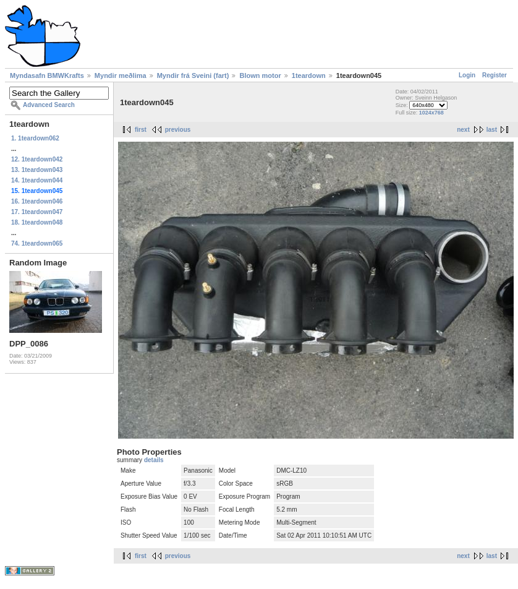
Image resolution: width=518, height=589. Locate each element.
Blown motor (260, 75)
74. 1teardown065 (36, 243)
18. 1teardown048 (36, 222)
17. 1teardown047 (36, 212)
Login (467, 75)
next (463, 129)
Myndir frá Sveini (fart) (193, 75)
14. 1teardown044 (36, 180)
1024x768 (431, 113)
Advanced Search (49, 104)
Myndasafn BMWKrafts (47, 75)
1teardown (309, 75)
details (154, 460)
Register (494, 75)
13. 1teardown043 (36, 169)
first (140, 129)
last (491, 129)
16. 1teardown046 (36, 201)
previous (178, 129)
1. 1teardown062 (35, 138)
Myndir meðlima (120, 75)
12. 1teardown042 (36, 159)
